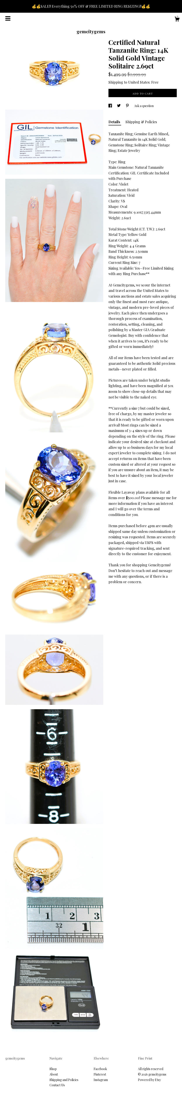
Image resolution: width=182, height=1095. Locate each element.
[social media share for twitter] (119, 106)
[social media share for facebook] (110, 106)
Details (114, 121)
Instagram (101, 1080)
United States (138, 82)
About (54, 1074)
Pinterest (100, 1074)
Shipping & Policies (141, 121)
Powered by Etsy (149, 1080)
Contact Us (57, 1085)
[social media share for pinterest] (128, 106)
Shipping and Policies (64, 1080)
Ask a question (144, 106)
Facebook (100, 1069)
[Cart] (177, 19)
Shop (53, 1069)
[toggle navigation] (7, 18)
